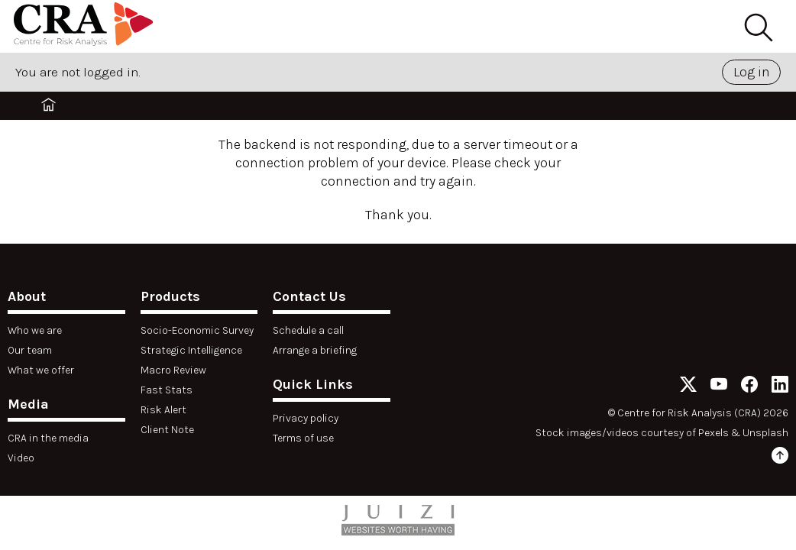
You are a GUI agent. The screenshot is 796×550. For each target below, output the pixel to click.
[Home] (84, 26)
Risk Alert (163, 409)
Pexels (713, 432)
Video (21, 457)
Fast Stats (167, 389)
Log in (751, 71)
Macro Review (173, 370)
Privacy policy (305, 418)
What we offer (41, 370)
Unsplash (765, 432)
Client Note (167, 429)
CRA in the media (48, 438)
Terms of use (303, 438)
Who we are (35, 330)
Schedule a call (308, 330)
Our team (30, 350)
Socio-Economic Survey (197, 330)
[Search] (757, 28)
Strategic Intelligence (191, 350)
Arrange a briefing (315, 350)
